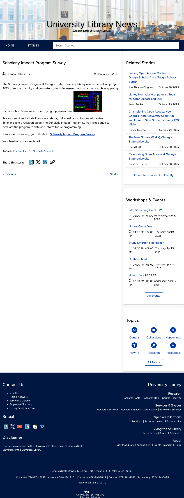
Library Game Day (140, 226)
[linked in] (45, 164)
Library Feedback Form (22, 408)
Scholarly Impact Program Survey (72, 134)
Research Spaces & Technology (139, 409)
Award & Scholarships (169, 421)
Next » (114, 174)
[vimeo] (42, 427)
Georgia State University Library (92, 30)
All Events (153, 295)
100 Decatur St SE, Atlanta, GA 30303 (111, 471)
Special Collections (167, 417)
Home (9, 45)
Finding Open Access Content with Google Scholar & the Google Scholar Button (153, 77)
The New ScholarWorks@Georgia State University (150, 139)
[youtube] (19, 429)
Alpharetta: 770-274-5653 (30, 477)
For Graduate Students (41, 151)
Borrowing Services (170, 409)
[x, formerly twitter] (38, 163)
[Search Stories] (116, 45)
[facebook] (31, 164)
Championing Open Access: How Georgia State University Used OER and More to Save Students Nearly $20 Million (154, 118)
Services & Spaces (168, 405)
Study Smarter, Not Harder (146, 242)
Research (174, 393)
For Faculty (19, 151)
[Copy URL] (52, 162)
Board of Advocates (170, 433)
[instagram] (35, 429)
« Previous (9, 174)
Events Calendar (162, 444)
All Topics (154, 362)
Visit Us (14, 393)
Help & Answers (19, 396)
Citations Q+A (138, 259)
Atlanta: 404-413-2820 (61, 477)
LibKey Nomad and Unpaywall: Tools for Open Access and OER (152, 96)
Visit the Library (125, 444)
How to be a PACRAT (142, 275)
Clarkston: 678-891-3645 (91, 477)
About (177, 440)
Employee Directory (21, 404)
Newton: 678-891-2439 (92, 482)
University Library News (92, 24)
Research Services (107, 409)
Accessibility (144, 444)
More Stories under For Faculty (154, 175)
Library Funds (149, 433)
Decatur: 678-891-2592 (122, 477)
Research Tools (131, 397)
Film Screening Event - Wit (146, 210)
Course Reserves (171, 397)
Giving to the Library (167, 429)
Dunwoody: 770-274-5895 (153, 477)
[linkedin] (27, 429)
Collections (135, 421)
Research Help (151, 397)
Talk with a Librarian (20, 400)
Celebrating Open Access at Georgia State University (152, 156)
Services (149, 421)
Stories (33, 45)
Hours (177, 444)
